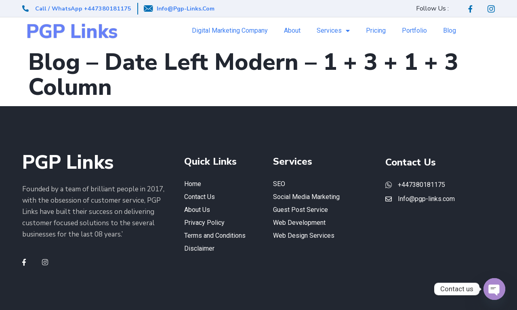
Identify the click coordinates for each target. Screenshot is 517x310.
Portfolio (414, 30)
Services (333, 30)
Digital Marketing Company (230, 30)
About (292, 30)
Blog (449, 30)
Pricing (376, 30)
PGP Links (72, 32)
